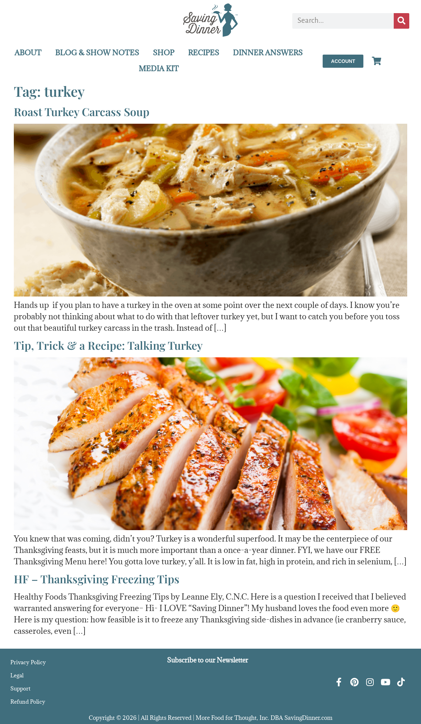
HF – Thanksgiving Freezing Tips (96, 578)
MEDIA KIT (159, 68)
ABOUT (27, 52)
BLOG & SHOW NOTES (97, 52)
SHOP (163, 52)
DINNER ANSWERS (268, 52)
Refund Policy (27, 701)
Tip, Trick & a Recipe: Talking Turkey (108, 345)
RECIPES (203, 52)
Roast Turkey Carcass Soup (81, 111)
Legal (16, 675)
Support (20, 688)
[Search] (401, 21)
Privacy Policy (28, 662)
